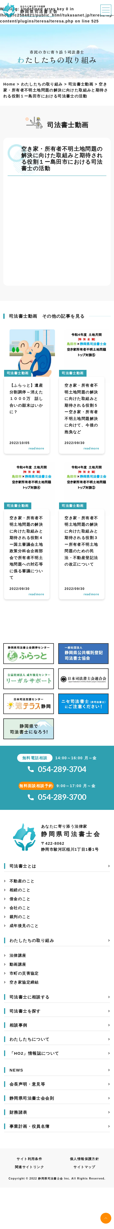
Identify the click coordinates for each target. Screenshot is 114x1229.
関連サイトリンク (29, 1167)
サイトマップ (84, 1167)
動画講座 (18, 964)
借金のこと (20, 899)
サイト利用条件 (29, 1159)
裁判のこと (20, 917)
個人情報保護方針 (84, 1159)
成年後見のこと (24, 926)
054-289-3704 (57, 769)
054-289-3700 (57, 797)
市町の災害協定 (24, 973)
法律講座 (18, 955)
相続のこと (20, 890)
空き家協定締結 (24, 982)
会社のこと (20, 908)
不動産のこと (22, 881)
